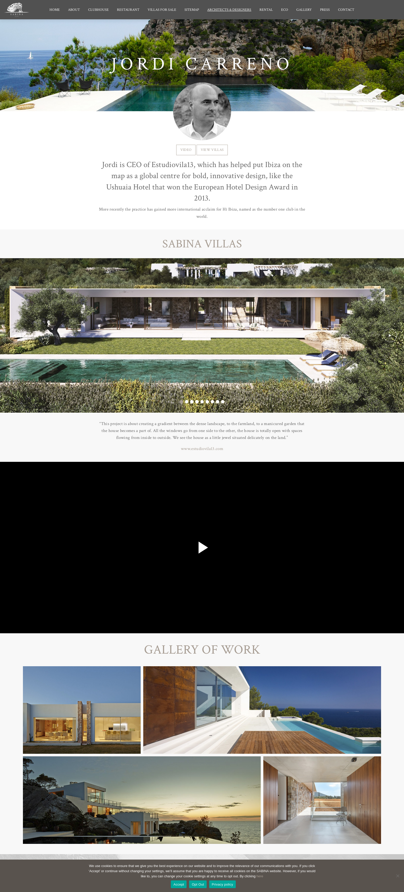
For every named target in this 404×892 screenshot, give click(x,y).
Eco (284, 9)
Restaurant (128, 9)
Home (54, 9)
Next (389, 335)
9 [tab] (222, 401)
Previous (14, 335)
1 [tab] (181, 401)
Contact (346, 9)
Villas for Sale (162, 9)
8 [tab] (217, 401)
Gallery (304, 9)
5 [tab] (202, 401)
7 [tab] (212, 401)
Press (325, 9)
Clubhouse (98, 9)
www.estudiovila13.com (202, 449)
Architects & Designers (229, 9)
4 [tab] (196, 401)
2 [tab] (186, 401)
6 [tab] (207, 401)
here (259, 876)
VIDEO (186, 149)
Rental (266, 9)
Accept (178, 884)
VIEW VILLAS (212, 149)
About (74, 9)
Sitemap (191, 9)
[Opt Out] (397, 875)
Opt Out (198, 884)
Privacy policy (222, 884)
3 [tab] (191, 401)
